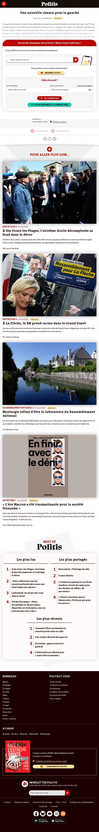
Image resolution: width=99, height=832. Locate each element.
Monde (6, 702)
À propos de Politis (58, 695)
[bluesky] (43, 814)
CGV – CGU (61, 802)
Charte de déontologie (42, 802)
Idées (5, 695)
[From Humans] (63, 814)
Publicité (43, 806)
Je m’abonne (55, 688)
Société (6, 691)
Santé (5, 715)
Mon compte (55, 698)
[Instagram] (56, 814)
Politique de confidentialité (81, 802)
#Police (14, 734)
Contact (7, 802)
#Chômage (45, 734)
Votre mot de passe (56, 86)
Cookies (54, 806)
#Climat (6, 734)
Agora (5, 681)
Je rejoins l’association (59, 691)
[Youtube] (49, 814)
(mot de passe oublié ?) (85, 86)
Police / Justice (9, 718)
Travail (6, 705)
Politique (7, 685)
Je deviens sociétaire (59, 685)
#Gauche (24, 734)
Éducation (7, 712)
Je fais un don (55, 681)
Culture (6, 698)
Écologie (6, 688)
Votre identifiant (12, 86)
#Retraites (34, 734)
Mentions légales (21, 802)
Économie (7, 708)
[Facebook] (36, 814)
